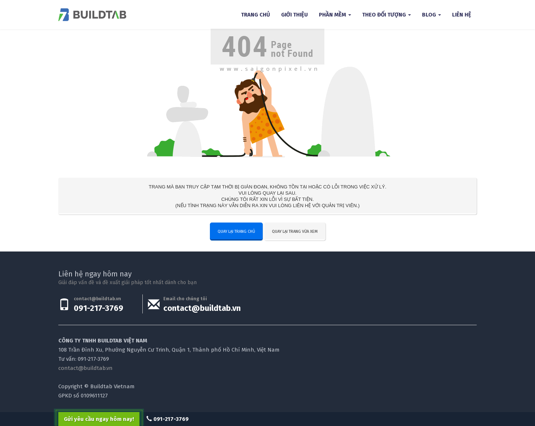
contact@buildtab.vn (202, 308)
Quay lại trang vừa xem (295, 231)
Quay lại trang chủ (236, 231)
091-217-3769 (98, 308)
